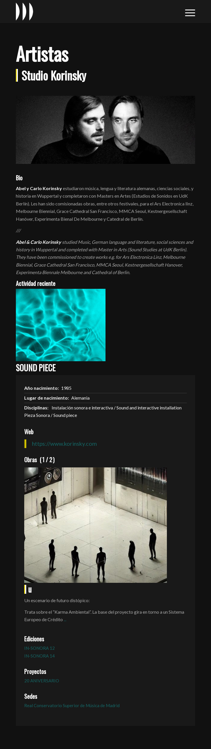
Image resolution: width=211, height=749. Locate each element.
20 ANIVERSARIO (41, 680)
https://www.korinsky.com (64, 443)
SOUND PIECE (36, 368)
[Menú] (187, 11)
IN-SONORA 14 (39, 655)
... (65, 619)
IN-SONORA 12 (39, 648)
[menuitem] (187, 11)
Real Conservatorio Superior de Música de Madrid (72, 705)
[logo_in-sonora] (87, 11)
